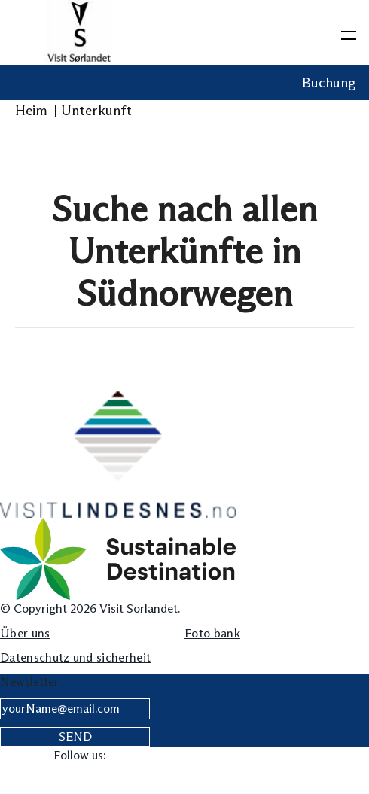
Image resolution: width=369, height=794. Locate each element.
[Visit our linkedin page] (183, 756)
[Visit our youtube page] (276, 756)
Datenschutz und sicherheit (75, 657)
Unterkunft (98, 110)
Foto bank (212, 633)
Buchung (328, 83)
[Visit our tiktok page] (214, 756)
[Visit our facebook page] (121, 756)
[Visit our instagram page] (152, 756)
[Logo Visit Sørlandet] (79, 32)
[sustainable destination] (118, 558)
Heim (36, 110)
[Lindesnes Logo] (118, 453)
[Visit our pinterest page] (245, 756)
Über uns (25, 633)
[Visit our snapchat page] (306, 756)
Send (75, 736)
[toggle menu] (349, 32)
